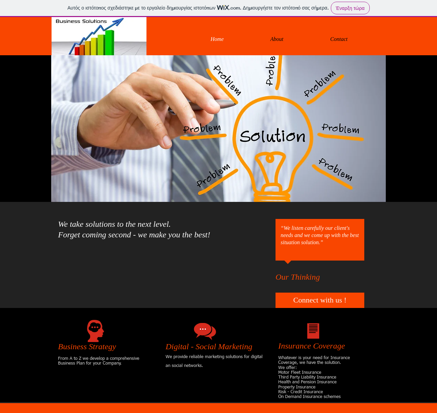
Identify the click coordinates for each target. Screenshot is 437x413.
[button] (218, 128)
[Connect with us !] (320, 300)
